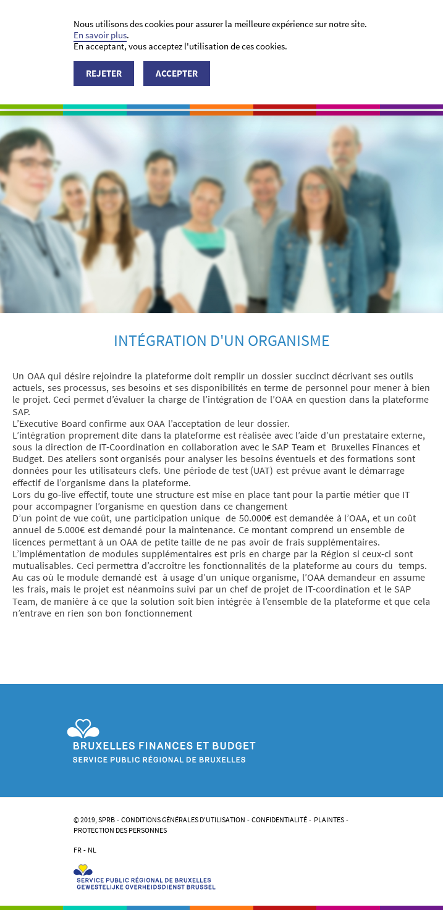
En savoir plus (100, 35)
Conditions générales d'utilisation (183, 819)
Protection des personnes (120, 830)
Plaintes (329, 819)
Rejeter (104, 73)
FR (78, 849)
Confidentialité (279, 819)
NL (92, 849)
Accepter (177, 73)
